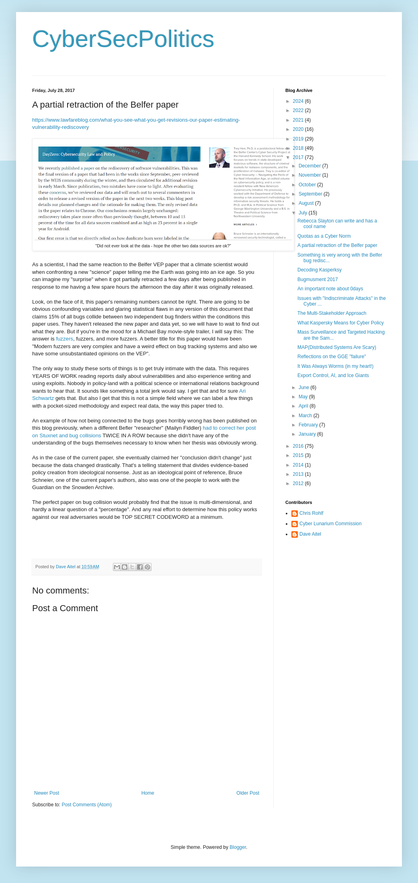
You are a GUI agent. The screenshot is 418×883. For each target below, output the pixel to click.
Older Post (247, 793)
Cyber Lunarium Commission (330, 523)
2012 (299, 483)
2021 (299, 120)
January (308, 434)
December (310, 166)
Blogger (237, 847)
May (304, 397)
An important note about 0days (330, 289)
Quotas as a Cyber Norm (324, 236)
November (310, 175)
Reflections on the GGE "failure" (331, 356)
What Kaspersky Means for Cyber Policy (340, 323)
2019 (299, 139)
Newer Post (46, 793)
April (304, 406)
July (304, 213)
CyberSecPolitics (123, 38)
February (309, 425)
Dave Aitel (310, 534)
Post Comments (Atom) (86, 805)
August (307, 203)
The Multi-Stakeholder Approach (331, 313)
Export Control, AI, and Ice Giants (333, 375)
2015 (299, 455)
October (308, 185)
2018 (299, 148)
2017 (299, 157)
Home (147, 793)
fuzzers (64, 339)
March (306, 415)
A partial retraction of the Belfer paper (337, 245)
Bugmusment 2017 (317, 279)
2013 (299, 474)
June (304, 387)
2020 (299, 129)
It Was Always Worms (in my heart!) (335, 366)
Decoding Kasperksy (319, 270)
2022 (299, 110)
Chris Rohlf (311, 513)
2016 (299, 446)
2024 (299, 101)
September (311, 194)
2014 (299, 465)
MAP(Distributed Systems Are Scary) (336, 347)
